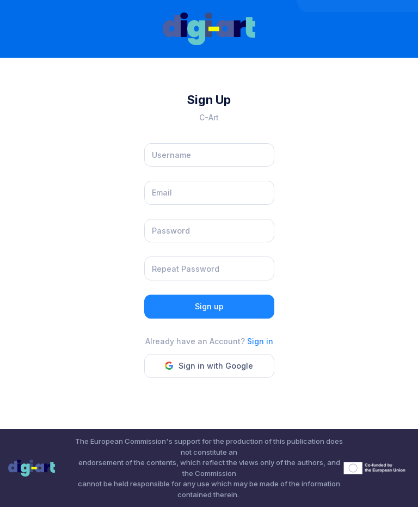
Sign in (260, 341)
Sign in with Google (209, 365)
